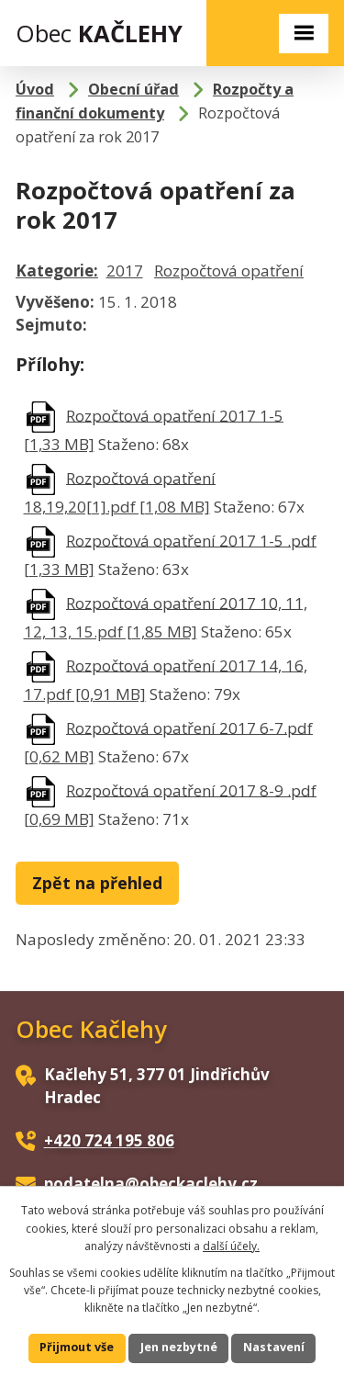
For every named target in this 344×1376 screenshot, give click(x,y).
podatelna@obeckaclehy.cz (151, 1183)
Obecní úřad (133, 89)
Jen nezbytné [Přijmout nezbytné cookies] (178, 1347)
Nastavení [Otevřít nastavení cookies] (274, 1347)
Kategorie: (57, 270)
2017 (124, 270)
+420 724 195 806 (109, 1140)
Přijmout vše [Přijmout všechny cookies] (76, 1347)
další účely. (231, 1246)
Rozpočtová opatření (229, 270)
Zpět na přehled (97, 883)
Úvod (35, 89)
